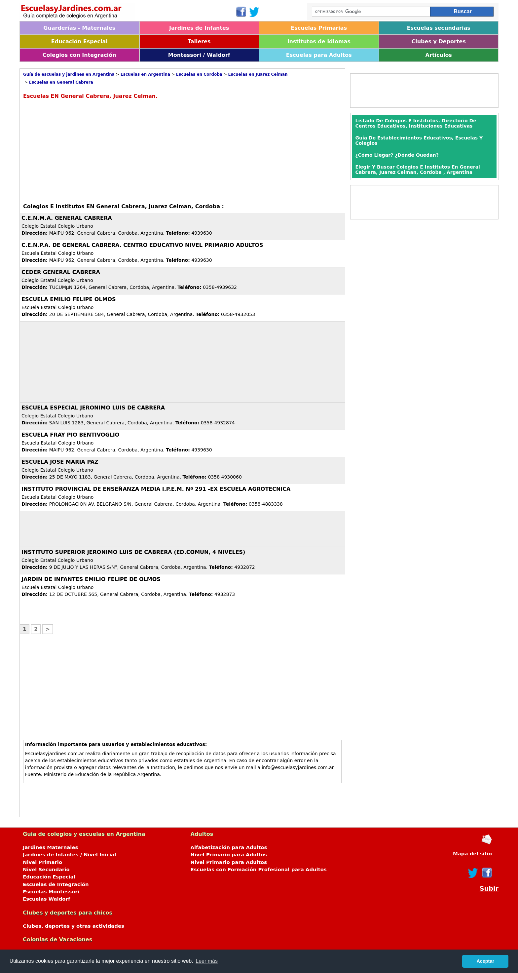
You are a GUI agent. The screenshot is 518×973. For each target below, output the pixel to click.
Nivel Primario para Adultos (229, 855)
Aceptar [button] (485, 961)
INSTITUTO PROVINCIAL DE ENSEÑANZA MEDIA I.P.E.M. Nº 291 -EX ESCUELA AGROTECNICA (156, 489)
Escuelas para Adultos (319, 55)
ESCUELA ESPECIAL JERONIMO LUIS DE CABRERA (93, 408)
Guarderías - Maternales (79, 28)
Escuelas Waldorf (46, 899)
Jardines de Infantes (199, 28)
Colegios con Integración (79, 55)
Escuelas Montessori (51, 892)
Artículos (439, 55)
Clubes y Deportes (438, 41)
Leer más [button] (207, 961)
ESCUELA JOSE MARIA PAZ (59, 462)
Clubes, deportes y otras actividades (73, 926)
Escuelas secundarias (438, 28)
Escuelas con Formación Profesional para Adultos (259, 870)
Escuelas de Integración (56, 884)
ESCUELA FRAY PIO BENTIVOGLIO (70, 435)
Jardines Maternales (50, 847)
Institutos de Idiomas (319, 41)
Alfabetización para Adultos (229, 847)
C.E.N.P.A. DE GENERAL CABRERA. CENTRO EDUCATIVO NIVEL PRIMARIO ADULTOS (142, 245)
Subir (489, 888)
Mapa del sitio (472, 854)
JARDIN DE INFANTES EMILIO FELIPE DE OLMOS (91, 579)
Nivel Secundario (46, 870)
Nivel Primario (42, 862)
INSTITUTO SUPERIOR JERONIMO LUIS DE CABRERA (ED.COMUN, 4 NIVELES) (133, 552)
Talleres (199, 41)
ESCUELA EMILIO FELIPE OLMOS (68, 299)
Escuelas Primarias (319, 28)
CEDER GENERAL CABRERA (60, 272)
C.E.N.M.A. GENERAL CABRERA (66, 218)
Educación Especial (79, 41)
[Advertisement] (78, 150)
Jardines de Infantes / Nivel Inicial (69, 855)
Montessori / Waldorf (199, 55)
